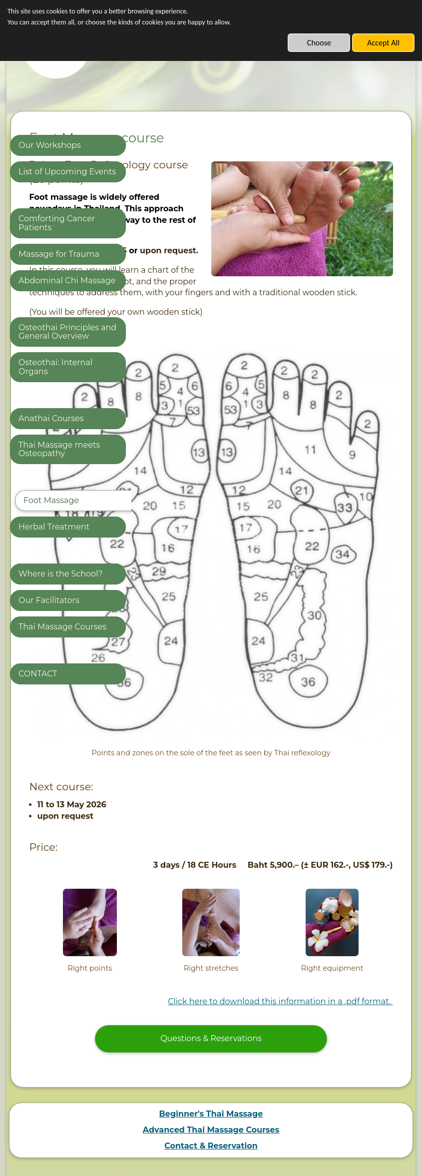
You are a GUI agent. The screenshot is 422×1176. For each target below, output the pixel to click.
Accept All (383, 42)
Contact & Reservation (211, 1043)
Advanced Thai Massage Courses (211, 1027)
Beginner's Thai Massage (211, 1011)
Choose (319, 42)
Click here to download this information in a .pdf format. (280, 899)
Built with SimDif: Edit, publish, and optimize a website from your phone (208, 1144)
